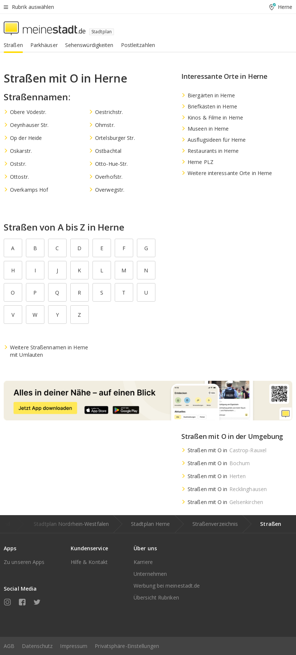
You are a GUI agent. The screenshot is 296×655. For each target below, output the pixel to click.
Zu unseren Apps (24, 561)
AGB (9, 645)
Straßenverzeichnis (215, 523)
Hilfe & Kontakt (89, 561)
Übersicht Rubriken (156, 597)
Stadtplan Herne (150, 523)
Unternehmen (150, 573)
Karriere (143, 561)
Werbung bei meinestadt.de (167, 585)
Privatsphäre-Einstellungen (127, 645)
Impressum (73, 645)
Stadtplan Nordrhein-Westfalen (71, 523)
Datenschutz (37, 645)
